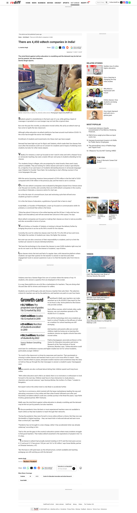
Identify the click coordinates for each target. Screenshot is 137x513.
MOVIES (50, 3)
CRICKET (58, 3)
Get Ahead (26, 37)
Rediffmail (68, 504)
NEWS (34, 3)
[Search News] (106, 2)
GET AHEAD (75, 3)
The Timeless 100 (89, 504)
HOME (28, 3)
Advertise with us (55, 509)
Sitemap (77, 509)
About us (89, 509)
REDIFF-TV (85, 3)
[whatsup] (129, 2)
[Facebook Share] (63, 47)
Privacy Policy (71, 509)
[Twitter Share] (60, 47)
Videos (80, 504)
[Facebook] (127, 2)
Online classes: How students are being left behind (111, 102)
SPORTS (66, 3)
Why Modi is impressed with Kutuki (109, 91)
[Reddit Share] (67, 47)
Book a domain (60, 504)
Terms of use (96, 509)
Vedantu (22, 476)
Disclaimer (63, 509)
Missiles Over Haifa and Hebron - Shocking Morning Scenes (98, 298)
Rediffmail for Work (48, 504)
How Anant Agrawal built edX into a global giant (111, 113)
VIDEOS (90, 254)
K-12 (37, 476)
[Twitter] (121, 2)
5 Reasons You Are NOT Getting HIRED (102, 151)
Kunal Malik (23, 480)
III (30, 476)
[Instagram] (124, 2)
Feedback (83, 509)
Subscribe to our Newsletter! (65, 466)
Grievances (104, 509)
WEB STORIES (93, 198)
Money (75, 504)
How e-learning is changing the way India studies (110, 79)
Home (20, 37)
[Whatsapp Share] (56, 47)
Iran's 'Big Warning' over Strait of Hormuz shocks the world (98, 275)
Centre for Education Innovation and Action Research (57, 476)
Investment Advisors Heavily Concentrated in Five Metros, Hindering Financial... (102, 130)
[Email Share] (52, 47)
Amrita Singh (24, 47)
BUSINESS (41, 3)
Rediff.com (46, 509)
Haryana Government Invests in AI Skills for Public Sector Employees (103, 141)
